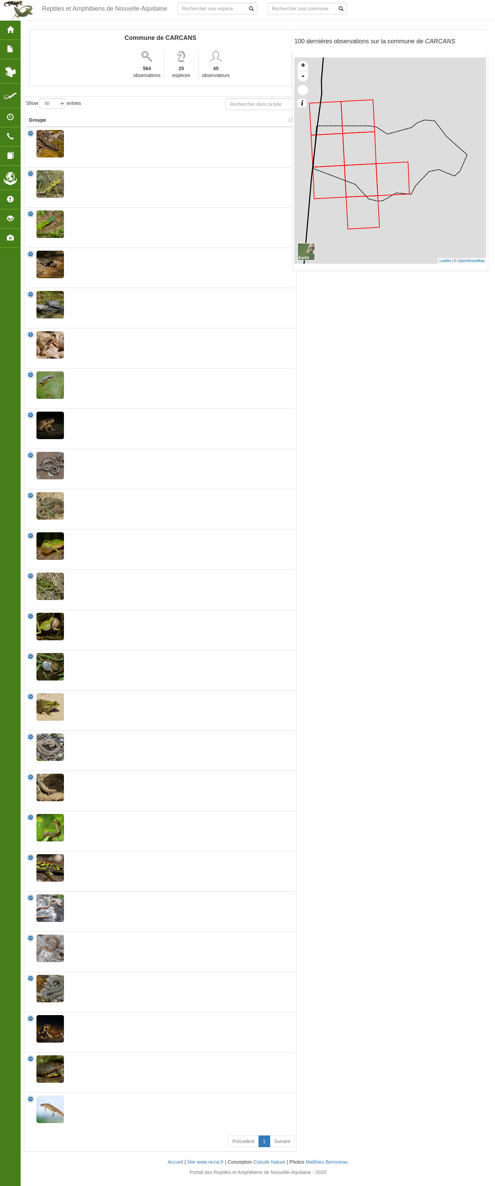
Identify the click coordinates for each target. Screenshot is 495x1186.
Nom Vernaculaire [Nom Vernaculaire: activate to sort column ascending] (126, 123)
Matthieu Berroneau (327, 1169)
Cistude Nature (269, 1169)
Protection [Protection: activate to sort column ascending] (167, 127)
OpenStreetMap (471, 261)
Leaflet (445, 261)
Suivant (282, 1148)
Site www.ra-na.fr (205, 1169)
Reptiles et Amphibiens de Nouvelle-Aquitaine (100, 8)
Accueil (175, 1169)
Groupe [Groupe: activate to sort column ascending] (37, 127)
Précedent (243, 1148)
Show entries (53, 103)
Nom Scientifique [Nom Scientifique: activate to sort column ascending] (83, 123)
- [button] (302, 76)
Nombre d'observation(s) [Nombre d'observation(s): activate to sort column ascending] (211, 123)
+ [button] (303, 66)
